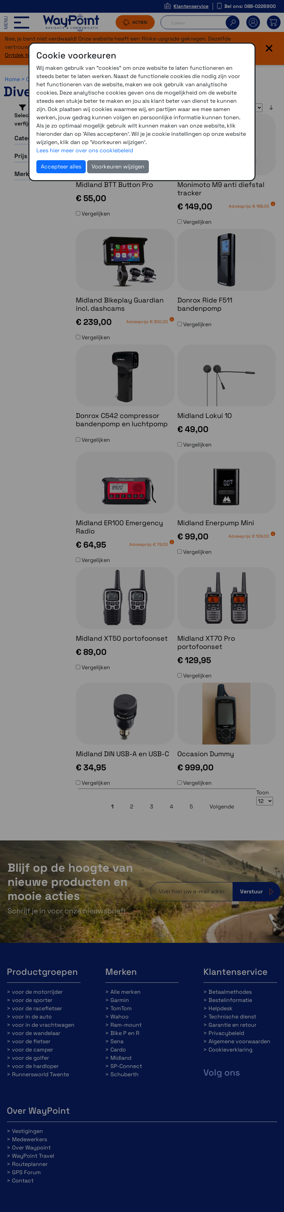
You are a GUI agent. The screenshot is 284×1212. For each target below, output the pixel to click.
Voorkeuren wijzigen (118, 166)
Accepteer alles (61, 166)
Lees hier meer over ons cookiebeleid (84, 150)
